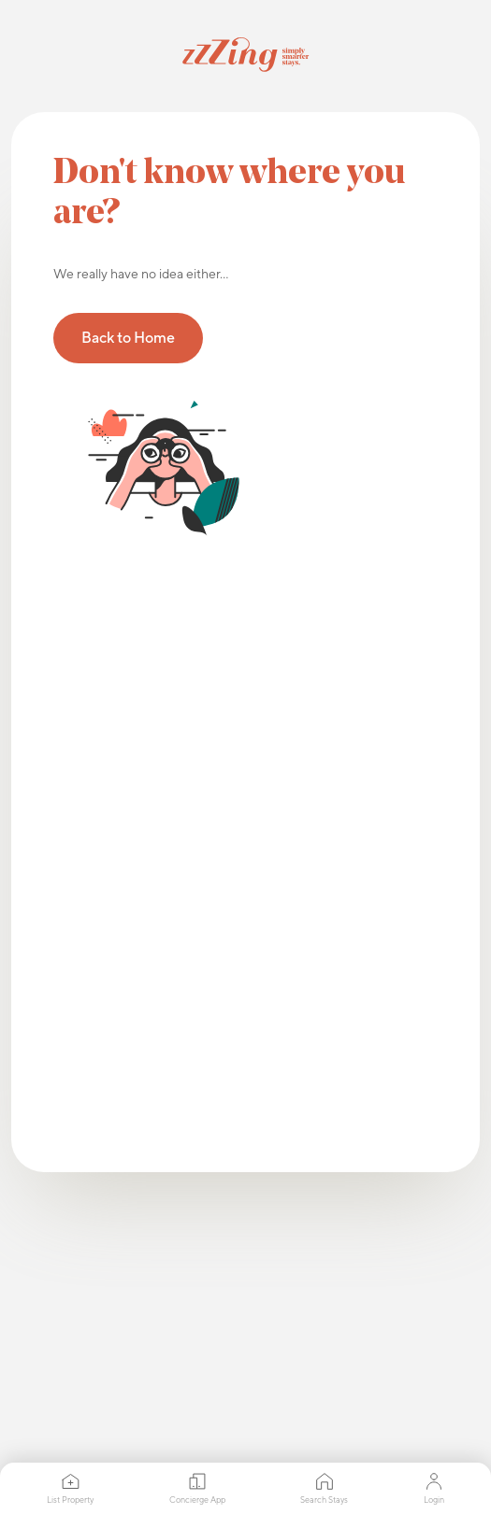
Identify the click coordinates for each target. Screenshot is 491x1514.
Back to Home (128, 338)
